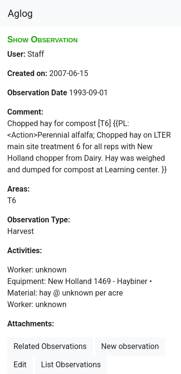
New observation (130, 346)
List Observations (71, 364)
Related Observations (50, 346)
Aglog (20, 13)
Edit (20, 364)
